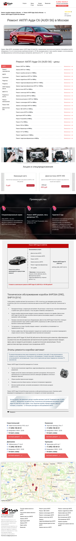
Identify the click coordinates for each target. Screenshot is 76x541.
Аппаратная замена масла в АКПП (66, 524)
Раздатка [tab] (5, 83)
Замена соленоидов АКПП (23, 105)
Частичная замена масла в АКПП (27, 513)
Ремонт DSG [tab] (5, 104)
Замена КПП (23, 523)
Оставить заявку (14, 433)
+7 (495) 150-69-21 (15, 428)
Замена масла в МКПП (26, 516)
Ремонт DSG (19, 125)
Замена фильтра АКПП (64, 513)
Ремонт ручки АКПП (21, 112)
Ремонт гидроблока (21, 135)
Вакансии (47, 3)
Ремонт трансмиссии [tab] (6, 70)
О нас (32, 5)
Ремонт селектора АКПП (23, 92)
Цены (32, 3)
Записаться (67, 66)
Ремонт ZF (19, 122)
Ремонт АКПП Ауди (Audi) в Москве (33, 12)
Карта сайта (23, 525)
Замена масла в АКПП (45, 527)
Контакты (40, 5)
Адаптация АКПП (21, 115)
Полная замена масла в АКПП (26, 509)
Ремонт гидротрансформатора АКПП (26, 82)
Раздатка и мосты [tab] (5, 95)
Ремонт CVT (19, 132)
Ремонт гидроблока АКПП (23, 76)
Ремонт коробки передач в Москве (11, 12)
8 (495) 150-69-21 (62, 2)
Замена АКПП (20, 69)
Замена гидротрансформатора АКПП (26, 86)
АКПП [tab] (4, 66)
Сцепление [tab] (5, 77)
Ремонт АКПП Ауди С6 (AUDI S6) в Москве (13, 14)
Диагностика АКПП (21, 89)
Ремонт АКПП (20, 66)
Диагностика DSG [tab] (6, 108)
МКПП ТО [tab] (5, 91)
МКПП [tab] (4, 74)
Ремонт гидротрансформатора (24, 138)
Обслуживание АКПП (64, 519)
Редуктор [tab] (5, 80)
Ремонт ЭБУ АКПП (21, 109)
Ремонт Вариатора (21, 128)
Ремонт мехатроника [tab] (6, 100)
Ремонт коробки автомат (23, 73)
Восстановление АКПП (64, 517)
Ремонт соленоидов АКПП (23, 102)
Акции (40, 3)
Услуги (24, 3)
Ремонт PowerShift (21, 118)
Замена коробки (62, 521)
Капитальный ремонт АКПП (24, 99)
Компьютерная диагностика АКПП (47, 524)
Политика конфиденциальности (9, 535)
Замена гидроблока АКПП (23, 79)
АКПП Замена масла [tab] (6, 87)
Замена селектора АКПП (23, 96)
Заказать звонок (61, 5)
